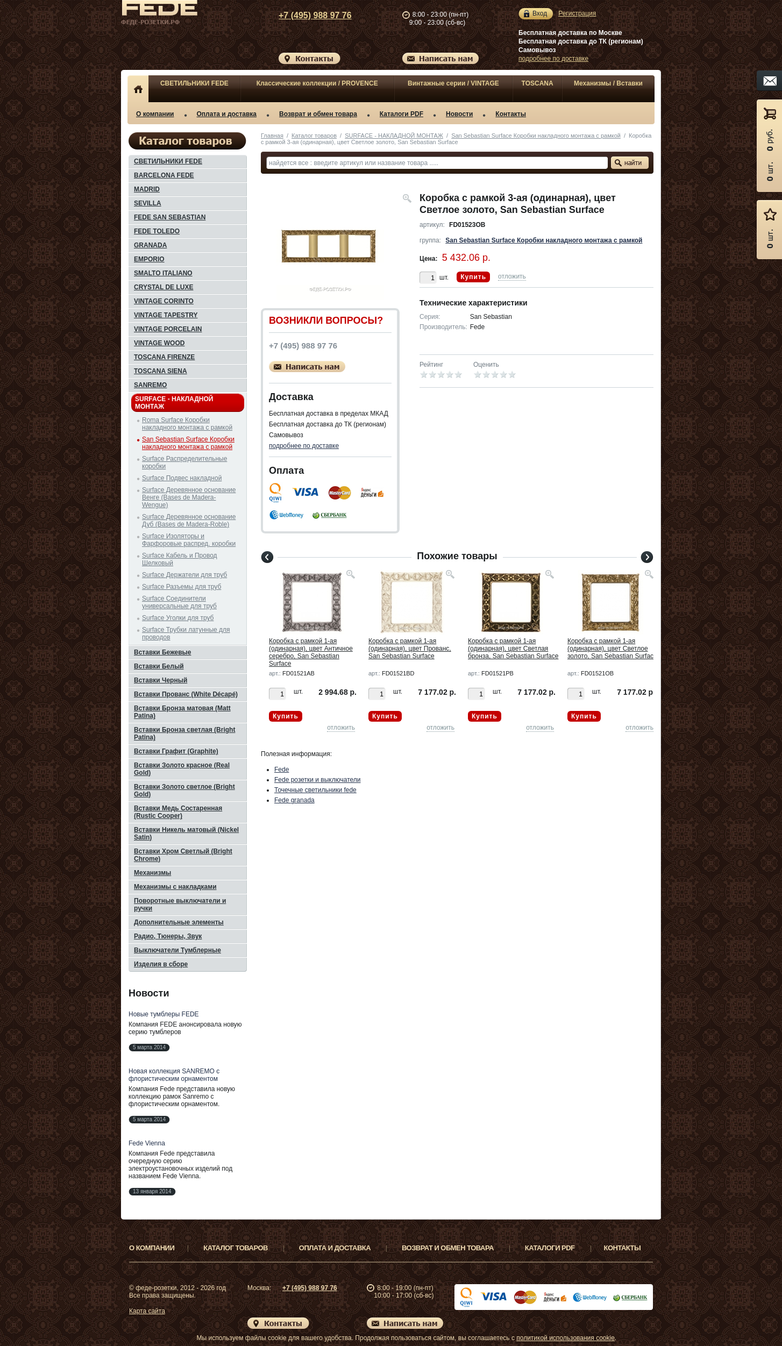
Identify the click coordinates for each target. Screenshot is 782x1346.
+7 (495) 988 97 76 (305, 15)
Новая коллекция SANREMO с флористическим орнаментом (174, 1075)
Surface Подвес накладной (182, 478)
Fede (281, 769)
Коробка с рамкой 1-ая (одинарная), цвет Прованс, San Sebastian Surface (409, 648)
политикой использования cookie (565, 1338)
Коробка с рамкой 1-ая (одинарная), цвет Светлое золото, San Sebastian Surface (612, 648)
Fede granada (294, 800)
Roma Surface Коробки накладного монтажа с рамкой (187, 423)
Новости (459, 114)
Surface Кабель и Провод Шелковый (179, 559)
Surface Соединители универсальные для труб (179, 602)
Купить (473, 277)
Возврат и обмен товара (318, 114)
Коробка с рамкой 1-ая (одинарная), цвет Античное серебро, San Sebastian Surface (311, 652)
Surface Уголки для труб (178, 618)
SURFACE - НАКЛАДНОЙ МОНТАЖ (394, 135)
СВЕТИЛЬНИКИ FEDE (194, 83)
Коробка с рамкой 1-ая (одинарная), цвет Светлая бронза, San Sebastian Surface (513, 648)
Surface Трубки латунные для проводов (186, 633)
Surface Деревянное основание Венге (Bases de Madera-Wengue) (189, 497)
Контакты (510, 114)
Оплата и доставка (227, 114)
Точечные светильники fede (315, 790)
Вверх (695, 1312)
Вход (539, 13)
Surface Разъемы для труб (181, 586)
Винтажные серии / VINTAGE (453, 83)
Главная (272, 135)
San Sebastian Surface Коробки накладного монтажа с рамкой (536, 135)
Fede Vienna (147, 1143)
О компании (155, 114)
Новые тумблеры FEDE (164, 1014)
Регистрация (577, 13)
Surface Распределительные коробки (184, 462)
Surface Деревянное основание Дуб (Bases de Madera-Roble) (189, 520)
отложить (512, 276)
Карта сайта (147, 1311)
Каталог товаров (314, 135)
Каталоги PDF (401, 114)
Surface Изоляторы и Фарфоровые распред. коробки (189, 539)
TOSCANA (537, 83)
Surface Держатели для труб (184, 575)
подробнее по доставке (553, 58)
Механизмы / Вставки (608, 83)
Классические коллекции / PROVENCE (317, 83)
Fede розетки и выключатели (317, 780)
